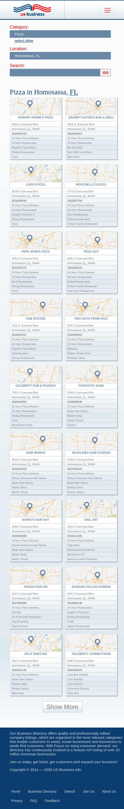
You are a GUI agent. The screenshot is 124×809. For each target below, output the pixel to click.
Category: (19, 27)
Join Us (88, 791)
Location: (19, 48)
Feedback (52, 801)
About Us (109, 791)
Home (15, 791)
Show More (63, 706)
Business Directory (42, 791)
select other (24, 41)
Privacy (16, 801)
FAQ (33, 801)
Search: (17, 65)
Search (69, 791)
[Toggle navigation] (107, 10)
